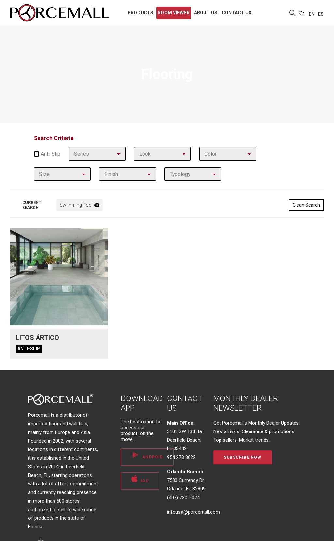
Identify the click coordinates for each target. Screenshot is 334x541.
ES (321, 14)
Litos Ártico (37, 338)
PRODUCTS (140, 12)
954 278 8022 (181, 457)
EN (311, 14)
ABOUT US (205, 12)
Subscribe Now (243, 457)
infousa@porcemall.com (193, 512)
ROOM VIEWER (174, 12)
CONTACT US (236, 12)
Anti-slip (47, 154)
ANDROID (147, 455)
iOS (140, 479)
